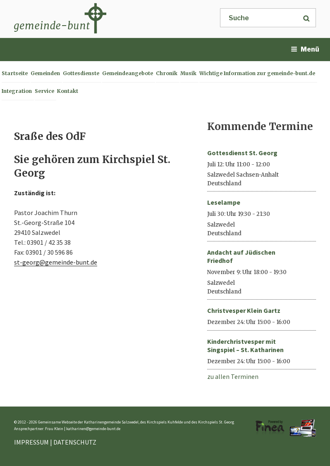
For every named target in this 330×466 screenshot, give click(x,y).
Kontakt (67, 91)
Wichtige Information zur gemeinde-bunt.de (257, 73)
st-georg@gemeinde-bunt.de (55, 262)
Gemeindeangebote (127, 73)
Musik (188, 73)
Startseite (15, 73)
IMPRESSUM (31, 442)
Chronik (166, 73)
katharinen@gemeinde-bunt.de (93, 428)
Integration (17, 91)
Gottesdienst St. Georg (242, 153)
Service (44, 91)
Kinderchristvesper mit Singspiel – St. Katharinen (245, 345)
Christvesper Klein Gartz (243, 310)
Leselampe (223, 202)
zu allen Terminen (232, 376)
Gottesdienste (81, 73)
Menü (305, 49)
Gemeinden (45, 73)
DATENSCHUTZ (74, 442)
